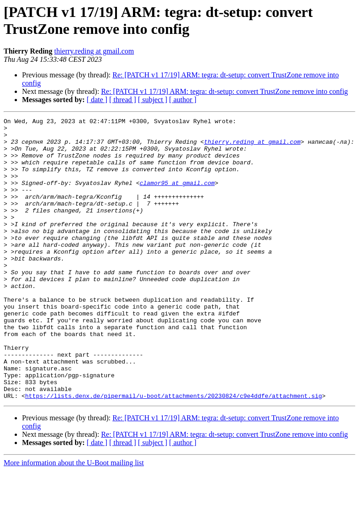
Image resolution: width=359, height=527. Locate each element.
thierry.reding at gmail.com (94, 51)
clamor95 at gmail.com (177, 196)
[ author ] (183, 99)
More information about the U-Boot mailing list (74, 519)
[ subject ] (152, 99)
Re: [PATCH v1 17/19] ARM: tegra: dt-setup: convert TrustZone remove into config (224, 91)
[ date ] (97, 99)
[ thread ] (122, 99)
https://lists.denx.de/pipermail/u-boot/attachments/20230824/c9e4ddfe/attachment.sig (173, 452)
